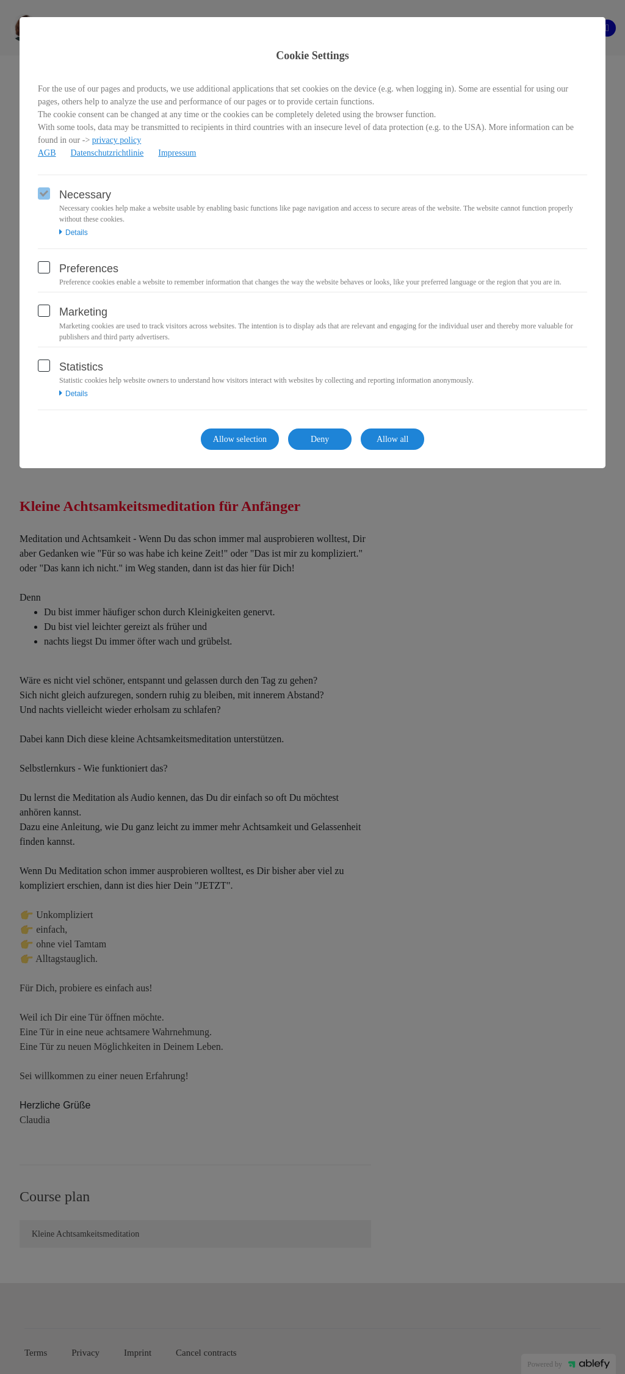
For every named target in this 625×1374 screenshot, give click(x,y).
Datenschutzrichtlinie (107, 152)
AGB (47, 152)
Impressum (177, 152)
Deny (320, 439)
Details (73, 232)
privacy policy (116, 140)
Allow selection (240, 439)
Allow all (393, 439)
